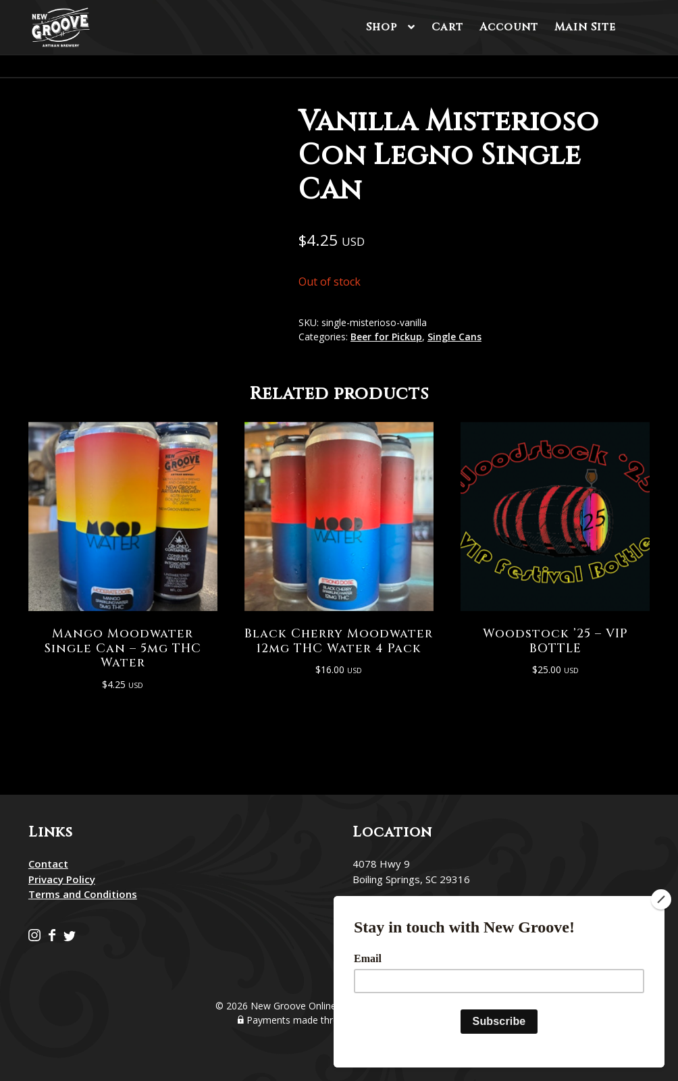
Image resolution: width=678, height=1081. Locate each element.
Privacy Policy (61, 878)
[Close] (661, 899)
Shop (381, 27)
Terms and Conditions (82, 894)
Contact (48, 863)
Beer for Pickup (386, 336)
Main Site (585, 27)
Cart (447, 27)
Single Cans (454, 336)
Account (508, 27)
